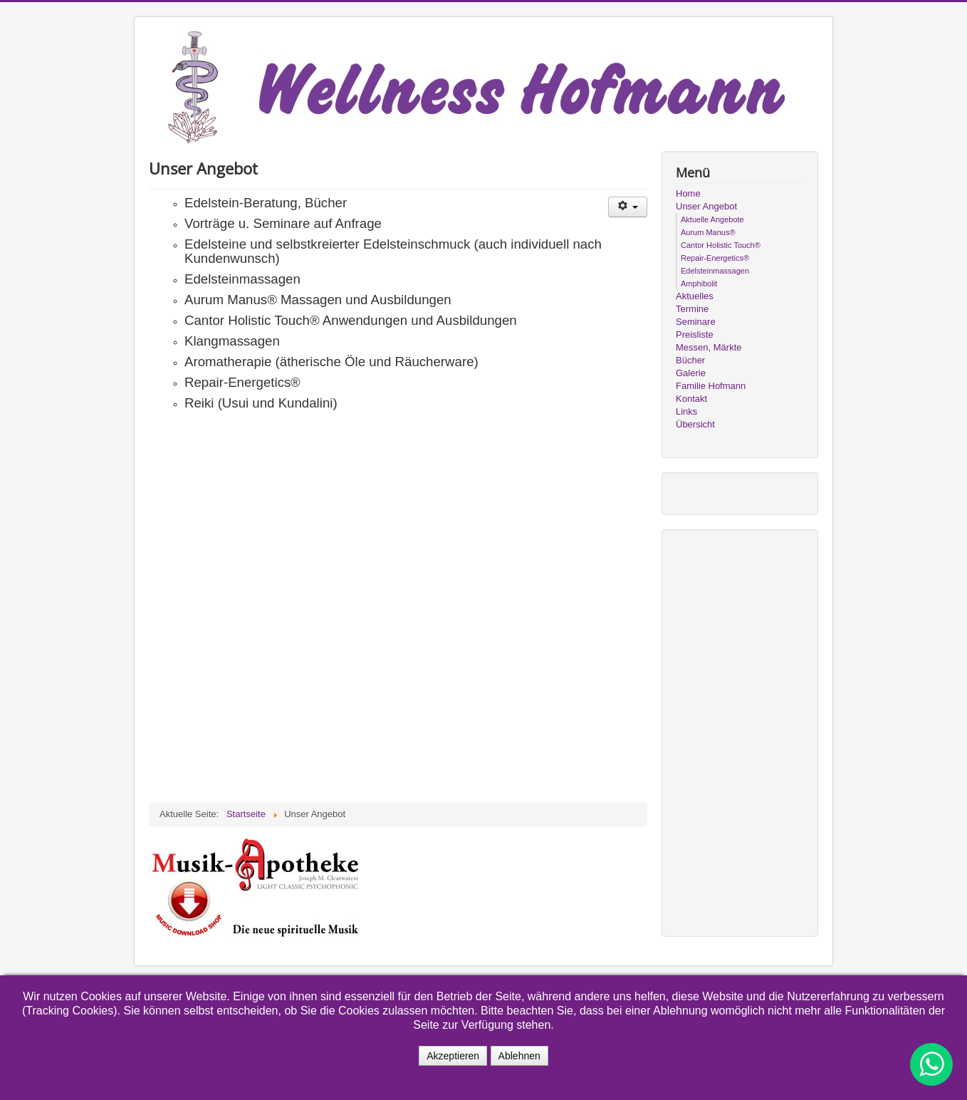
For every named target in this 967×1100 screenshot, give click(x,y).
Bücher (690, 360)
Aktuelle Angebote (712, 219)
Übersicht (695, 424)
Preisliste (695, 334)
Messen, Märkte (708, 347)
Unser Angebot (706, 206)
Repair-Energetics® (715, 258)
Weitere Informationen (479, 1073)
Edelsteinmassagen (715, 270)
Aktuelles (695, 296)
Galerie (691, 373)
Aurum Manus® (708, 232)
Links (686, 411)
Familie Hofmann (711, 385)
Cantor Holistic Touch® (720, 245)
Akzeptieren (453, 1056)
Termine (692, 308)
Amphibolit (699, 283)
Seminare (696, 321)
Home (688, 193)
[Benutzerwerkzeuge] (627, 207)
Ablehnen (519, 1056)
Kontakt (691, 398)
